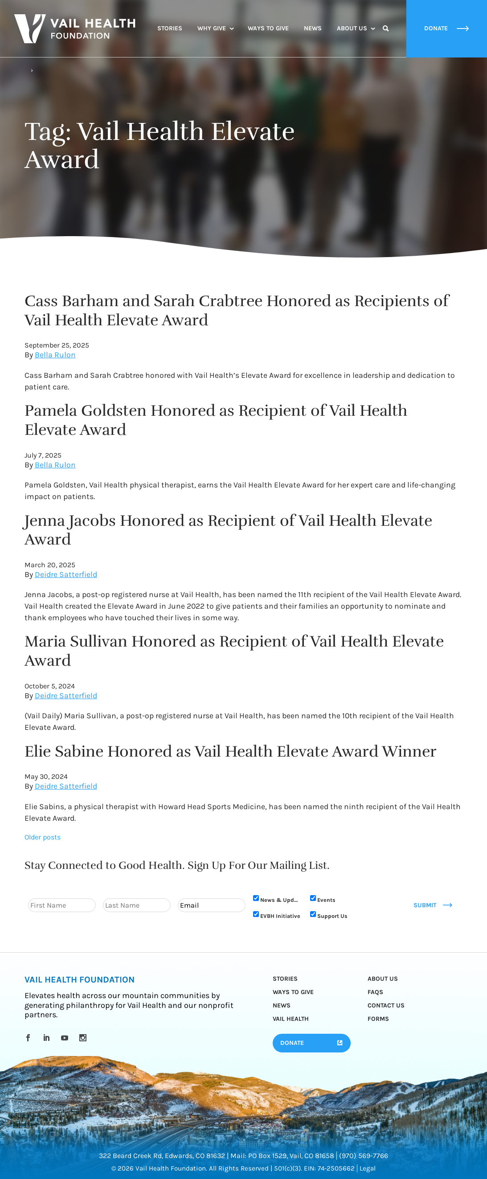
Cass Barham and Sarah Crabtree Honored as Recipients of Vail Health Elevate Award (237, 310)
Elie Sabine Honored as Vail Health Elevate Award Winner (231, 751)
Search (386, 37)
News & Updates (280, 900)
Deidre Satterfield (66, 574)
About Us (352, 28)
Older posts (43, 837)
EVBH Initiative (280, 916)
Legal (368, 1168)
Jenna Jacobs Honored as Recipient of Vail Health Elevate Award (228, 530)
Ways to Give (268, 28)
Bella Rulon (55, 354)
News (313, 28)
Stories (169, 28)
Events (326, 900)
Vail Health (291, 1019)
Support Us (332, 916)
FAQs (375, 992)
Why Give (211, 28)
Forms (378, 1019)
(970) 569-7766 (363, 1155)
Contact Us (386, 1005)
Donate (292, 1043)
